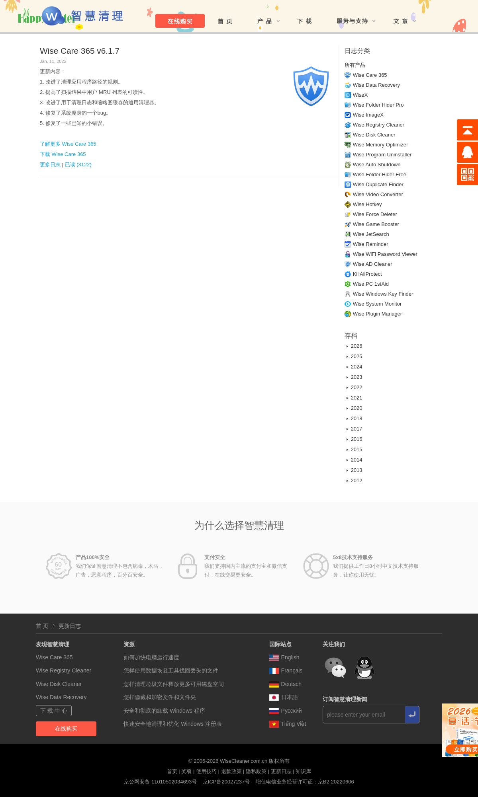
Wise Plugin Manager (377, 314)
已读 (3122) (78, 165)
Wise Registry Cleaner (378, 125)
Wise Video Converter (378, 194)
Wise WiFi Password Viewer (385, 254)
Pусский (285, 710)
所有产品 (355, 65)
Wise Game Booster (376, 224)
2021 (356, 398)
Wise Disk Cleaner (374, 135)
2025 (356, 356)
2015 (356, 449)
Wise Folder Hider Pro (378, 105)
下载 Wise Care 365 (63, 154)
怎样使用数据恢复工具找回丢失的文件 (170, 670)
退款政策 (231, 771)
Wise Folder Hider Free (379, 174)
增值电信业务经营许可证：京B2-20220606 (305, 782)
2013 (356, 470)
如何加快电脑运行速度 (151, 657)
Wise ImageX (368, 115)
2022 (356, 387)
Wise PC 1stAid (371, 284)
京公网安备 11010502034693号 (160, 782)
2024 (356, 367)
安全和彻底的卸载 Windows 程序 (164, 710)
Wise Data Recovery (376, 85)
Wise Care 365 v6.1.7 (80, 50)
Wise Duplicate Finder (378, 184)
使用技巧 (206, 771)
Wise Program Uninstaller (382, 155)
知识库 (303, 771)
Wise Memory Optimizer (380, 145)
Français (286, 670)
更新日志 (70, 626)
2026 (356, 346)
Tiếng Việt (287, 724)
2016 (356, 439)
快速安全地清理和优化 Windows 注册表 (172, 724)
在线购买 (66, 728)
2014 (356, 460)
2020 (356, 408)
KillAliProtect (367, 274)
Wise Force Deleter (375, 214)
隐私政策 (256, 771)
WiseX (360, 95)
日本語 (283, 697)
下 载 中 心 (53, 710)
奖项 (186, 771)
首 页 (42, 626)
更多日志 (50, 165)
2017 (356, 429)
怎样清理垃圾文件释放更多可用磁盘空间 (173, 684)
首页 (172, 771)
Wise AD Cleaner (372, 264)
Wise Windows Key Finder (383, 294)
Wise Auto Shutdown (377, 165)
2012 (356, 480)
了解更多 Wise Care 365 (68, 144)
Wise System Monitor (377, 304)
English (284, 657)
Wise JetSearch (371, 234)
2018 (356, 418)
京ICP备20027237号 (226, 782)
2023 (356, 377)
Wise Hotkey (367, 204)
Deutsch (285, 684)
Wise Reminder (370, 244)
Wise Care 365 (370, 75)
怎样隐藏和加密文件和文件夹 (159, 697)
